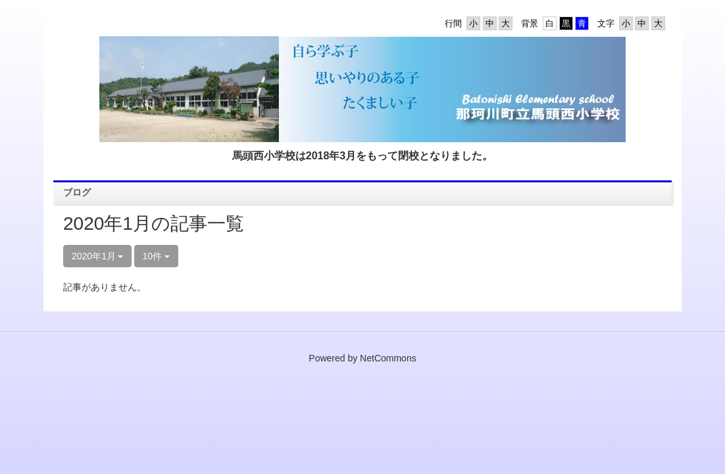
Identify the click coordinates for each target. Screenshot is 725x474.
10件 (156, 256)
